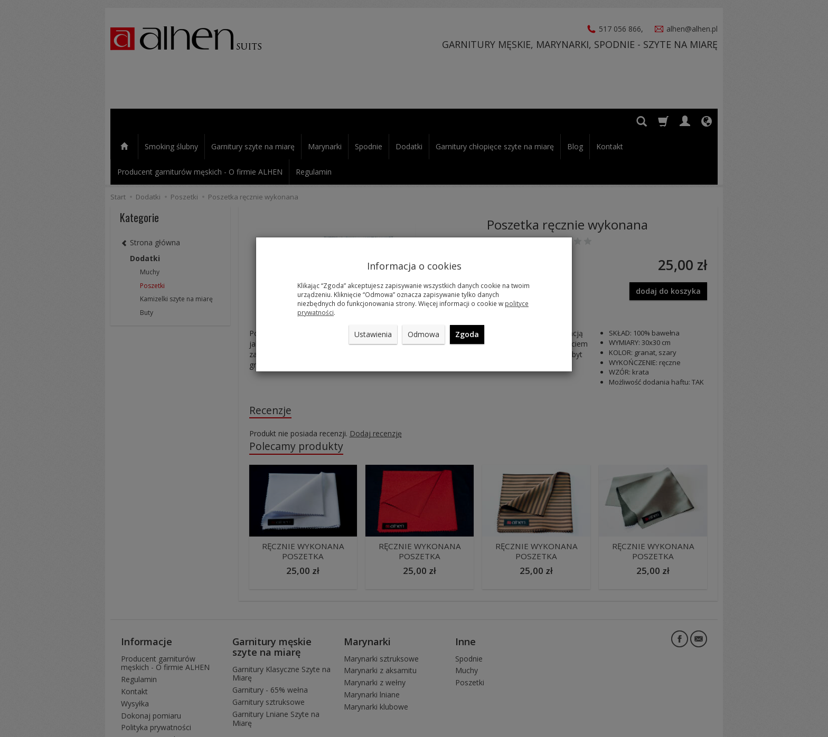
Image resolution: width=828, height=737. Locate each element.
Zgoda (467, 334)
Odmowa (423, 334)
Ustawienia (373, 334)
